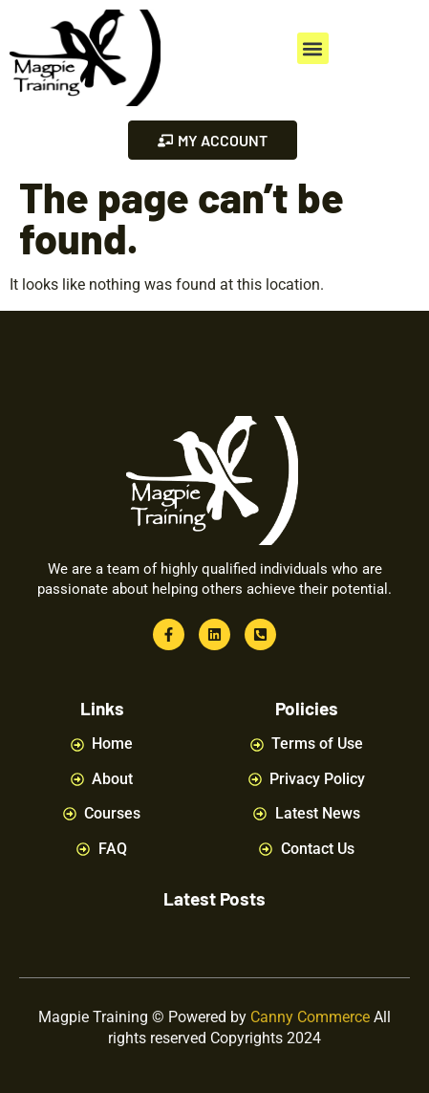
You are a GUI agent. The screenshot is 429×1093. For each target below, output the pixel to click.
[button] (313, 48)
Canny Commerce (310, 1017)
